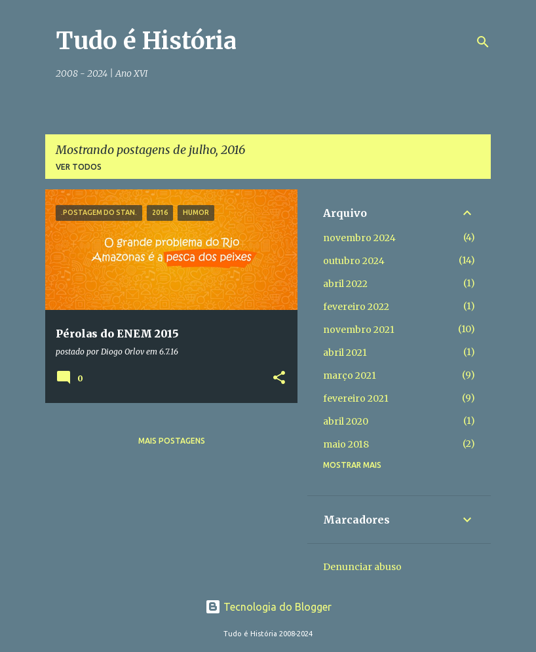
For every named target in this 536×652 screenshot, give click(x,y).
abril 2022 (345, 284)
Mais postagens (171, 440)
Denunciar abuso (362, 567)
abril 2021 (345, 352)
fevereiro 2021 (356, 398)
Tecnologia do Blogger (268, 607)
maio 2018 (346, 444)
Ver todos (79, 167)
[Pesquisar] (483, 42)
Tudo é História (146, 41)
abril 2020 (345, 421)
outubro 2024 (354, 261)
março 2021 (349, 375)
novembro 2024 (359, 238)
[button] (279, 378)
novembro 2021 (358, 330)
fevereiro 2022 (356, 307)
